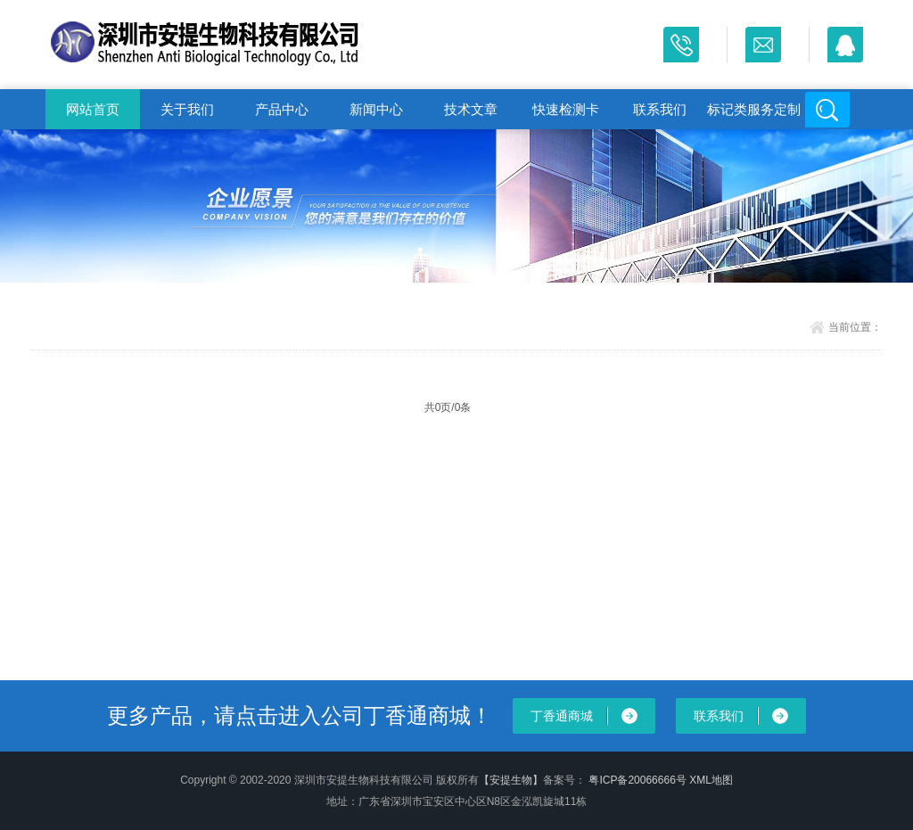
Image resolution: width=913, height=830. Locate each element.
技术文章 (471, 109)
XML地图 (711, 780)
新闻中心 (376, 109)
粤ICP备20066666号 (638, 780)
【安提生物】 (511, 780)
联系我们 (660, 109)
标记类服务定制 (754, 109)
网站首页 (92, 109)
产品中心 (281, 109)
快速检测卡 (565, 109)
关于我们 (187, 109)
